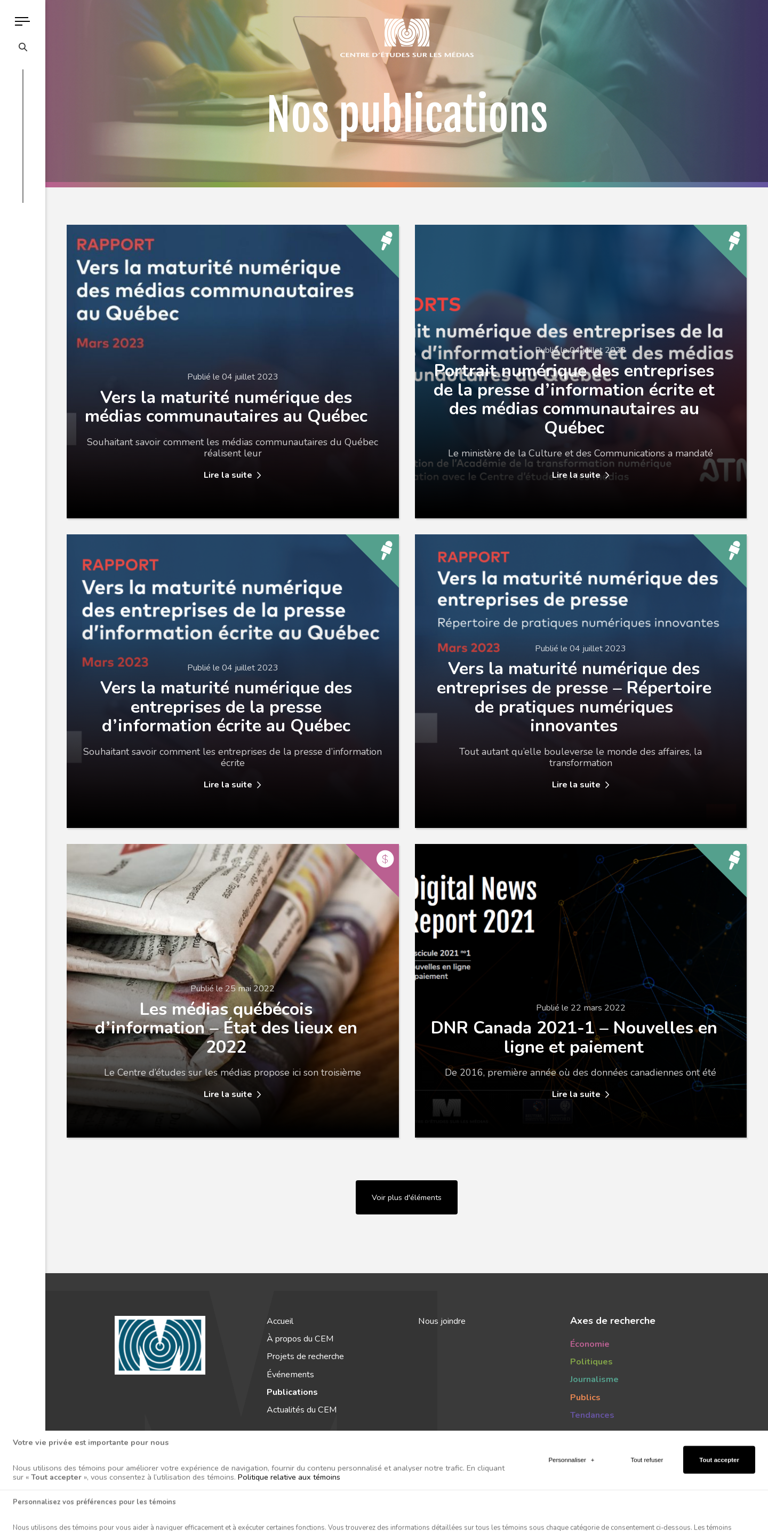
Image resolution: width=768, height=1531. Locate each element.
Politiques (591, 1362)
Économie (590, 1344)
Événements (290, 1374)
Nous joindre (442, 1321)
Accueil (280, 1321)
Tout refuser (647, 1492)
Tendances (592, 1415)
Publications (292, 1392)
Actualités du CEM (302, 1410)
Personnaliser (571, 1492)
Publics (585, 1397)
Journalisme (594, 1379)
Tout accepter (719, 1492)
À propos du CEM (300, 1339)
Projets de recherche (305, 1356)
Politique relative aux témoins (289, 1509)
